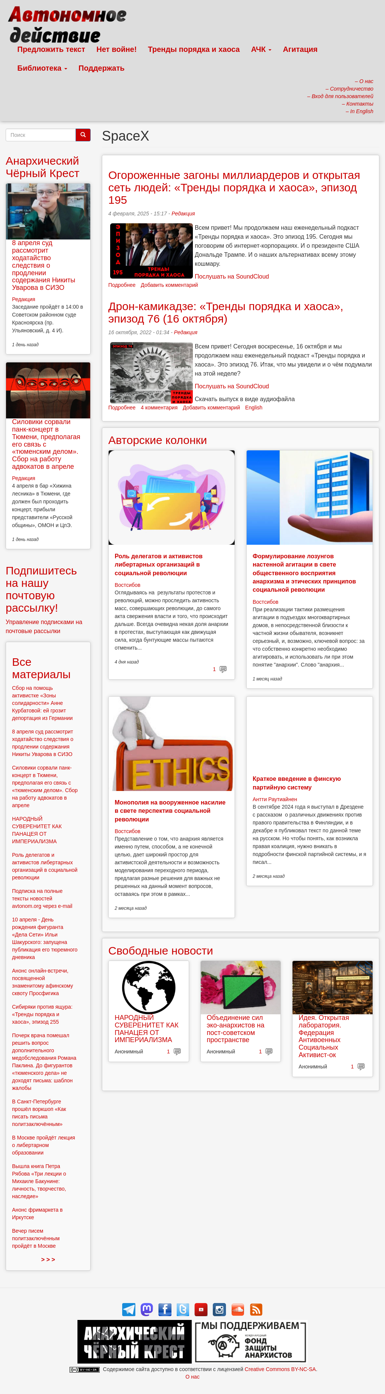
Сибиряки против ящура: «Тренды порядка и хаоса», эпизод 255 (42, 1014)
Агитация (300, 49)
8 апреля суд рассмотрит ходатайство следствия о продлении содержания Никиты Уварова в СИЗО (43, 265)
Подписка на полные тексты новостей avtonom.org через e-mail (42, 898)
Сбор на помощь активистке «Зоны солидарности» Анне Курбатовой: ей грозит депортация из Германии (42, 703)
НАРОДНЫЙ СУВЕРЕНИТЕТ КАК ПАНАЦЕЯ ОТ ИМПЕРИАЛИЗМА (147, 1029)
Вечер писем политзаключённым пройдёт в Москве (36, 1238)
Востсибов (127, 585)
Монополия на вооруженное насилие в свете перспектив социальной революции (170, 811)
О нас (192, 1377)
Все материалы (41, 668)
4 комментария (159, 408)
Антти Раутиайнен (275, 799)
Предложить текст (51, 49)
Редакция (183, 214)
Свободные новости (160, 950)
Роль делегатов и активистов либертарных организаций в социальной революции (159, 564)
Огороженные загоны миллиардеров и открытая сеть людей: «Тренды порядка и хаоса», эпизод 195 (234, 187)
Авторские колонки (157, 440)
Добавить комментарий (169, 285)
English (253, 408)
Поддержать (101, 68)
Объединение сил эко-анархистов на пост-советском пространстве (236, 1029)
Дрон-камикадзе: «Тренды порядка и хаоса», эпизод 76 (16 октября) (225, 312)
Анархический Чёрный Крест (42, 167)
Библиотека (42, 68)
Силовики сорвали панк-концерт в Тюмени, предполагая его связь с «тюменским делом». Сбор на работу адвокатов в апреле (46, 444)
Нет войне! (117, 49)
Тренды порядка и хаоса (194, 49)
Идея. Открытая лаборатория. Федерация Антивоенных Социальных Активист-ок (324, 1036)
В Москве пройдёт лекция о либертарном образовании (43, 1145)
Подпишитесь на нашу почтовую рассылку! (41, 589)
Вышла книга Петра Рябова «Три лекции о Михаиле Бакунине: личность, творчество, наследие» (39, 1181)
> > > (48, 1259)
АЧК (261, 49)
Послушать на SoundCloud (232, 276)
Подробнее (122, 285)
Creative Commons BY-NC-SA (280, 1369)
